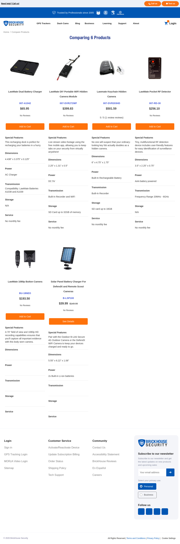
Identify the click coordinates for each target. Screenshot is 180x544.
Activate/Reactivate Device (63, 447)
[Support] (124, 23)
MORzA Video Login (16, 461)
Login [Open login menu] (172, 23)
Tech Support (56, 475)
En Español (99, 468)
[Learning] (109, 23)
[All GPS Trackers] (45, 23)
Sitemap (9, 468)
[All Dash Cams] (65, 23)
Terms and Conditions (136, 538)
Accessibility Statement (105, 454)
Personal (148, 486)
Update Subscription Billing (64, 454)
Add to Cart (25, 126)
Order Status (55, 461)
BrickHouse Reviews (104, 461)
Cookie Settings (169, 538)
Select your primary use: (149, 480)
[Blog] (78, 23)
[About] (137, 23)
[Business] (92, 23)
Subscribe (170, 472)
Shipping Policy (57, 468)
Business (148, 494)
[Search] (160, 23)
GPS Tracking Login (15, 454)
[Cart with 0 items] (166, 23)
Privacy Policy (153, 538)
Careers (97, 475)
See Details (68, 321)
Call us (154, 3)
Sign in (8, 447)
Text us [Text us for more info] (171, 3)
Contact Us (98, 447)
